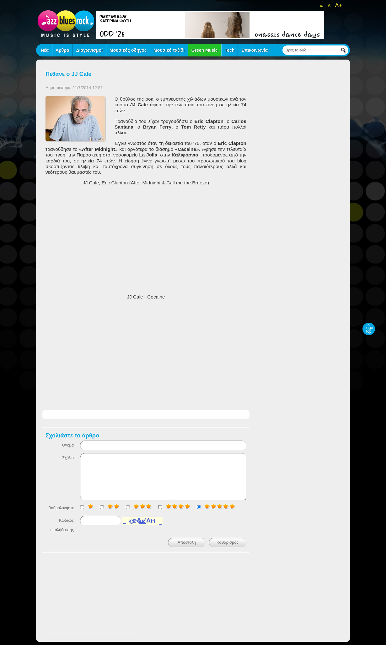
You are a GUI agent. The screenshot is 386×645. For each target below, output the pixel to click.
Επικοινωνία (254, 50)
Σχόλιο (68, 458)
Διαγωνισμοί (89, 50)
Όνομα (68, 445)
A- (321, 6)
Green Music (204, 50)
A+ (338, 5)
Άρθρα (62, 50)
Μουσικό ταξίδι (169, 50)
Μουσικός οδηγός (128, 50)
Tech (230, 50)
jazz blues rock (66, 23)
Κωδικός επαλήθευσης (62, 525)
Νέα (45, 50)
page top (369, 329)
